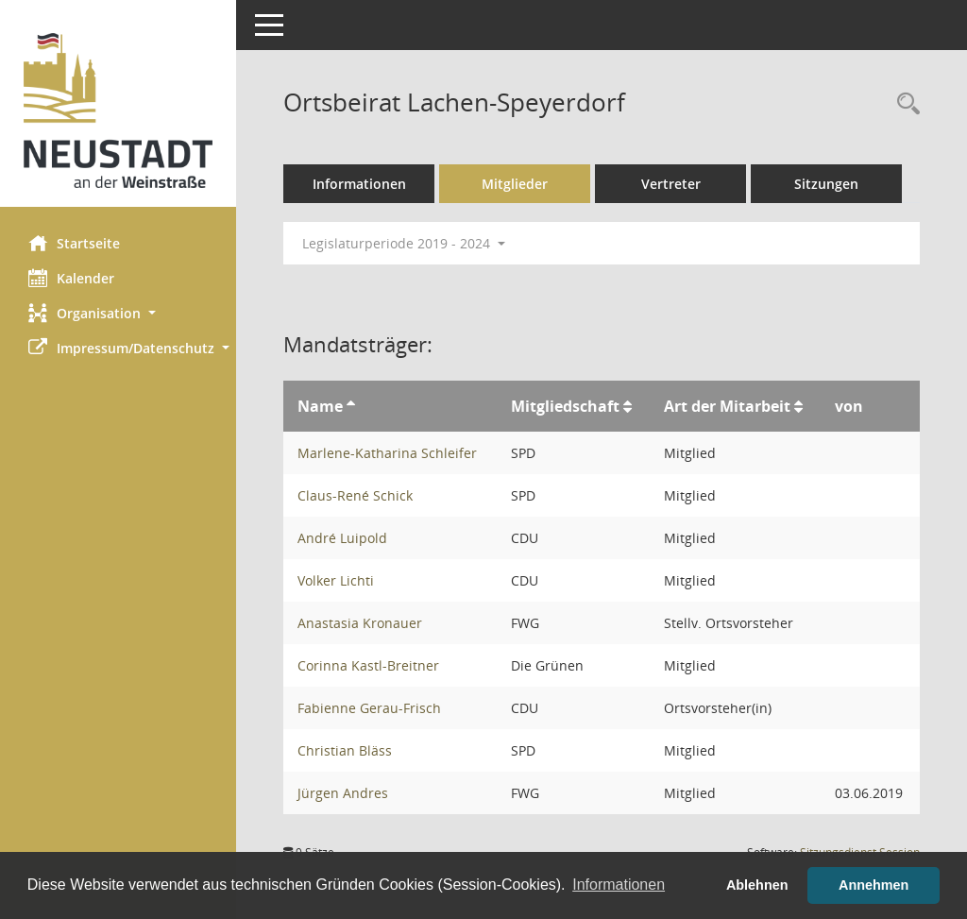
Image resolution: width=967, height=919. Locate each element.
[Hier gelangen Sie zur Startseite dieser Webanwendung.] (118, 110)
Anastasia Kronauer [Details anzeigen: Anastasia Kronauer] (359, 623)
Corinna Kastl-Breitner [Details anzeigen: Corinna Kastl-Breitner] (368, 665)
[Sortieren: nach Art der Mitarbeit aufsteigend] (798, 406)
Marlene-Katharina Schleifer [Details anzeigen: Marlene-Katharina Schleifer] (387, 453)
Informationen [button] (618, 884)
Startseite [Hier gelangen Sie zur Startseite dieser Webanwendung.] (74, 242)
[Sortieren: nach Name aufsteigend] (351, 406)
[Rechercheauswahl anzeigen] (904, 104)
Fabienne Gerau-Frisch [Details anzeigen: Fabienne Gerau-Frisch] (369, 708)
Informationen (359, 184)
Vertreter (671, 184)
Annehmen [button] (873, 885)
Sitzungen (826, 184)
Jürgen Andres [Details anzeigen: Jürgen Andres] (342, 793)
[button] (118, 313)
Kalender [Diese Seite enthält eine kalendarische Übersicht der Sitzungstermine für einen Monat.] (71, 277)
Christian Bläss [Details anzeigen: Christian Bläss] (344, 750)
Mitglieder (515, 184)
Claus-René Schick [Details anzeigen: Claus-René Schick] (355, 495)
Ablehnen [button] (757, 885)
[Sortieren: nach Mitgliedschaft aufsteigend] (627, 406)
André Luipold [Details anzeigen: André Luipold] (342, 538)
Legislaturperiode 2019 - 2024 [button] (403, 243)
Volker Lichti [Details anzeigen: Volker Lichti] (335, 580)
